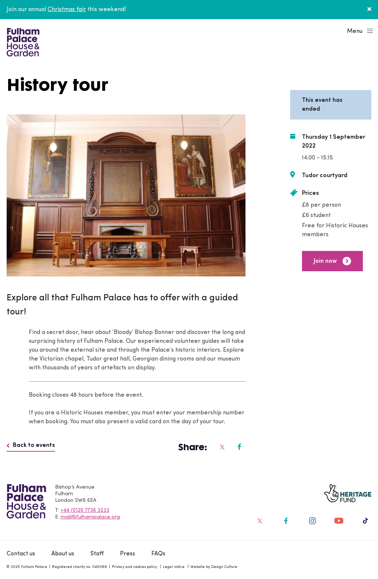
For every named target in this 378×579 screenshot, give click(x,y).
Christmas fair (67, 10)
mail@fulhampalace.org (90, 517)
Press (127, 554)
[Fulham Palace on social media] (222, 447)
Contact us (21, 554)
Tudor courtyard (324, 176)
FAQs (158, 554)
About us (62, 554)
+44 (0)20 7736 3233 (85, 510)
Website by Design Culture (213, 567)
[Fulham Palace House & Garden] (22, 41)
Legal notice (174, 567)
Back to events (31, 445)
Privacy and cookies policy (134, 567)
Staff (97, 554)
